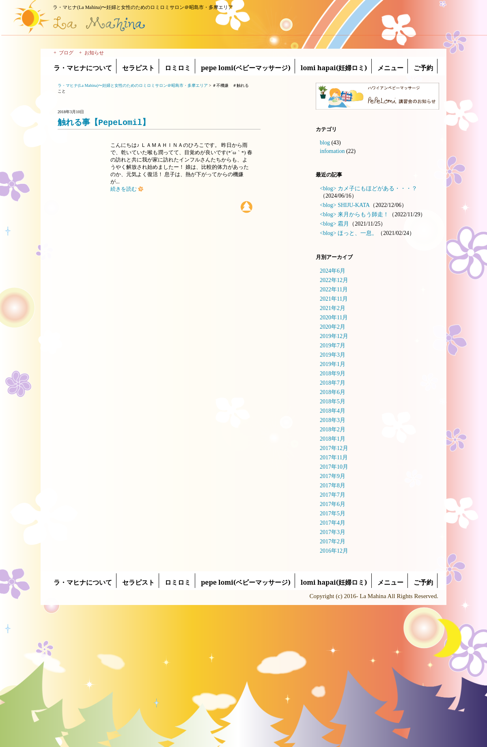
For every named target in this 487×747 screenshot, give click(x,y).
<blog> (328, 188)
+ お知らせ (91, 53)
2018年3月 (332, 420)
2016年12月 (334, 551)
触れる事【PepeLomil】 (104, 122)
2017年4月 (332, 523)
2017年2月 (332, 541)
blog (325, 143)
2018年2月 (332, 429)
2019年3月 (332, 355)
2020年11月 (334, 317)
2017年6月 (332, 504)
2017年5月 (332, 513)
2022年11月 (334, 289)
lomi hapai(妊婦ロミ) (334, 67)
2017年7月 (332, 495)
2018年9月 (332, 373)
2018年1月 (332, 439)
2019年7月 (332, 345)
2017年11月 (334, 457)
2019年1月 (332, 364)
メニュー (390, 67)
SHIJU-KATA (354, 205)
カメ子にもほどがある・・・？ (377, 188)
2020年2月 (332, 327)
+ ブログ (63, 53)
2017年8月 (332, 485)
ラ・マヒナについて (83, 67)
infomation (332, 151)
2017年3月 (332, 532)
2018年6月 (332, 392)
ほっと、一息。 (357, 233)
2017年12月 (334, 448)
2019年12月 (334, 336)
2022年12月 (334, 280)
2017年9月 (332, 476)
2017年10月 (334, 467)
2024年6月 (332, 271)
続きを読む (127, 189)
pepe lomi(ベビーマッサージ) (246, 67)
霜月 (343, 224)
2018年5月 (332, 401)
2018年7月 (332, 383)
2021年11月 (334, 299)
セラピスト (138, 67)
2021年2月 (332, 308)
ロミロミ (178, 67)
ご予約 (423, 67)
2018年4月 (332, 411)
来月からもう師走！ (363, 214)
